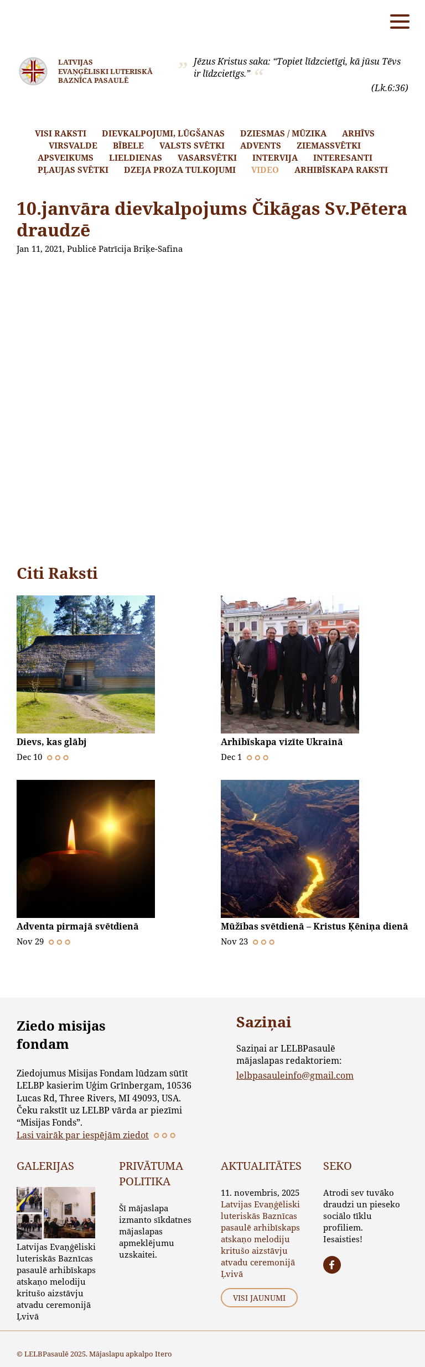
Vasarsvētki (207, 157)
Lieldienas (135, 157)
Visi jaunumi (259, 1297)
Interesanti (342, 157)
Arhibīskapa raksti (341, 169)
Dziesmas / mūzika (283, 133)
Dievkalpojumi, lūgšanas (163, 133)
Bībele (128, 145)
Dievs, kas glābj (52, 742)
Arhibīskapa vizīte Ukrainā (282, 742)
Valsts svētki (192, 145)
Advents (260, 145)
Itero (163, 1354)
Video (265, 169)
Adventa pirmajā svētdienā (78, 926)
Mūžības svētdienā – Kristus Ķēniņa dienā (314, 926)
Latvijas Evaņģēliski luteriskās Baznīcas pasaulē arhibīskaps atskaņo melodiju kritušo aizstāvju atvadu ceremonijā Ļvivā (56, 1281)
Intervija (275, 157)
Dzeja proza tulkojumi (180, 169)
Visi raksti (60, 133)
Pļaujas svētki (73, 169)
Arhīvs (358, 133)
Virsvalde (73, 145)
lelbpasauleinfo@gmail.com (295, 1075)
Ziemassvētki (329, 145)
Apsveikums (66, 157)
